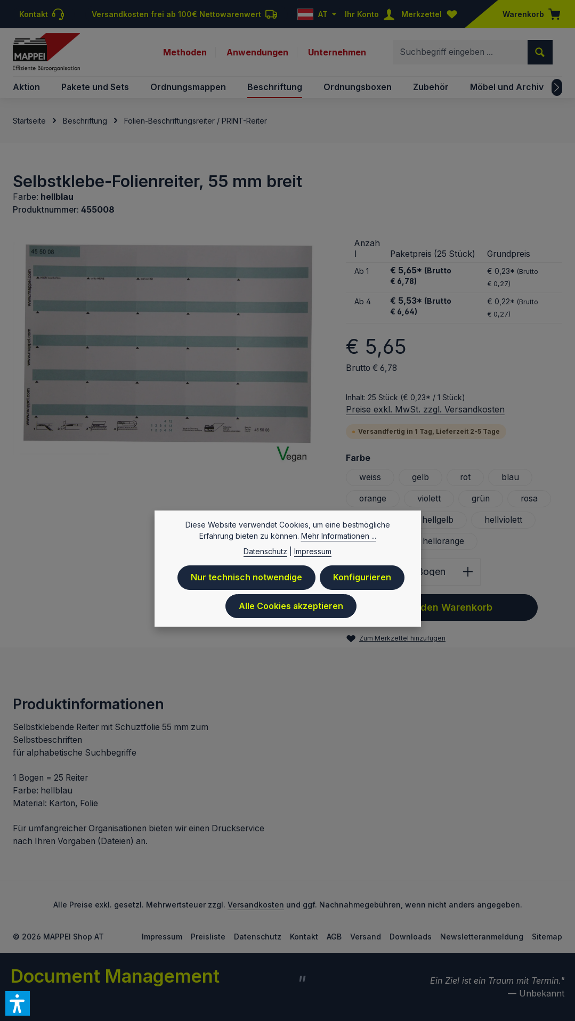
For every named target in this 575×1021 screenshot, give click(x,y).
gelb (420, 477)
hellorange (443, 541)
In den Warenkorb (441, 608)
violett (429, 498)
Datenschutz (257, 936)
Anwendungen (257, 52)
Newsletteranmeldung (481, 936)
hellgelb (437, 520)
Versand (365, 936)
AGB (334, 936)
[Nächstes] (557, 87)
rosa (529, 498)
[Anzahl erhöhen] (468, 572)
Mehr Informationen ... (338, 537)
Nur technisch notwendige (246, 579)
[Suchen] (540, 52)
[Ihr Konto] (372, 14)
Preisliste (208, 936)
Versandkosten (256, 904)
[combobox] (460, 52)
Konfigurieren (362, 579)
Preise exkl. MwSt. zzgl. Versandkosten (425, 409)
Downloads (411, 936)
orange (372, 498)
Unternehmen (337, 52)
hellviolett (503, 520)
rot (465, 477)
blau (510, 477)
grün (481, 498)
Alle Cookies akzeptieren (291, 608)
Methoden (185, 52)
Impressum (162, 936)
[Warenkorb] (528, 14)
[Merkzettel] (431, 14)
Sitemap (547, 936)
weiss (370, 477)
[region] (168, 352)
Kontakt (304, 936)
